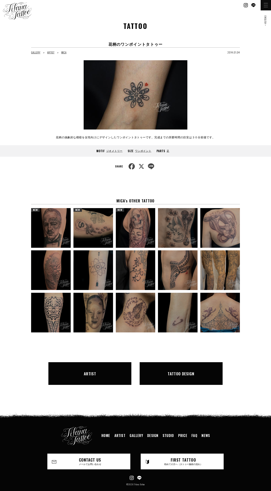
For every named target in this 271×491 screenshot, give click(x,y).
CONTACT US (90, 453)
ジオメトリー (114, 151)
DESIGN (152, 427)
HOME (105, 427)
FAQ (195, 427)
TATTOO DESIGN (181, 369)
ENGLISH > (265, 21)
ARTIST (50, 52)
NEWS (206, 427)
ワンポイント (143, 151)
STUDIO (168, 427)
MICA (64, 52)
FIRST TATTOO (183, 453)
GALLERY (35, 52)
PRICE (183, 427)
